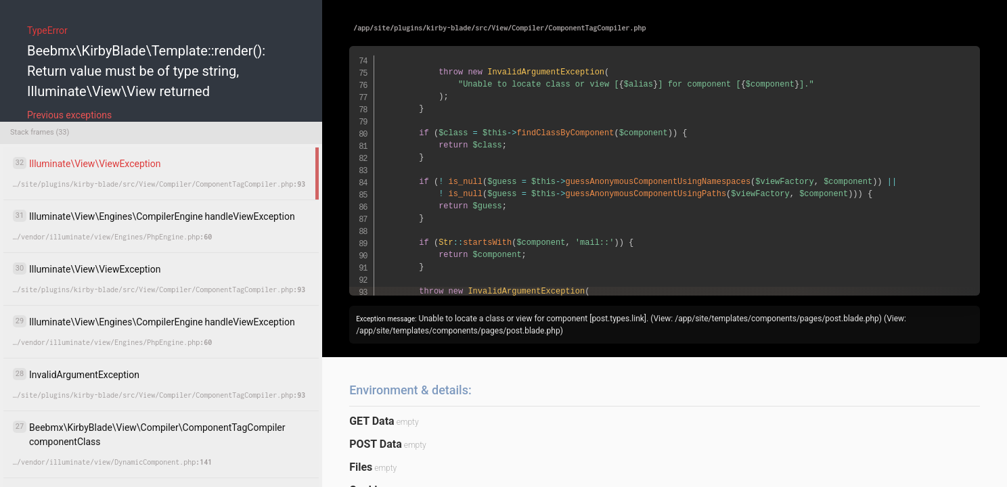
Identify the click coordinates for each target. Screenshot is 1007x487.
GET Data (371, 421)
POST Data (375, 444)
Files (360, 467)
